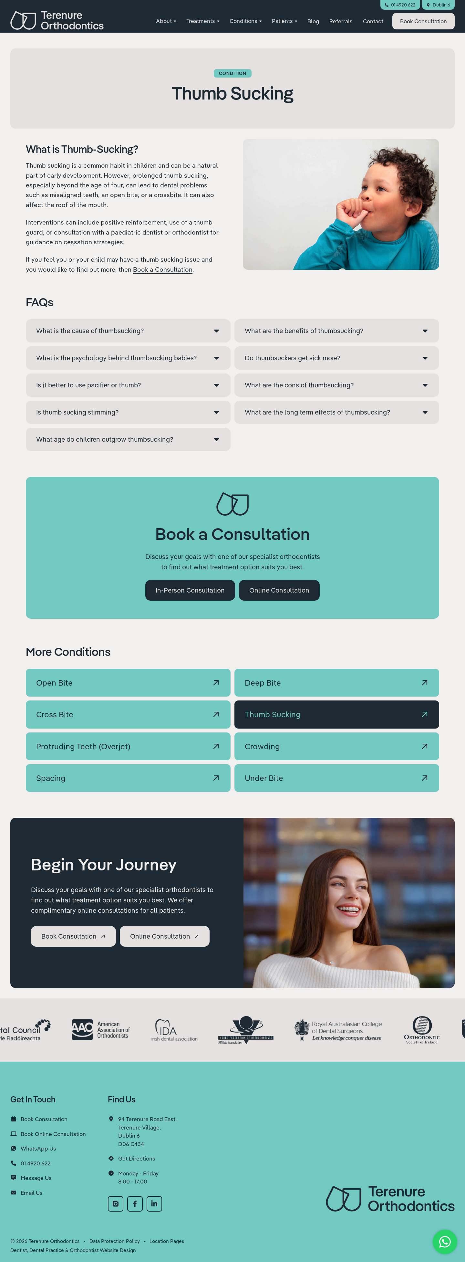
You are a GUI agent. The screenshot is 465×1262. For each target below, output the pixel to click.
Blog (313, 23)
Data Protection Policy (114, 1241)
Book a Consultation (162, 269)
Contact (373, 23)
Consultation (423, 23)
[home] (57, 23)
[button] (166, 24)
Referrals (341, 23)
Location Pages (167, 1241)
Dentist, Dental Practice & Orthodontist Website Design (73, 1250)
